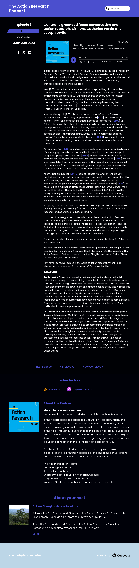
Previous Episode (92, 366)
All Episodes (67, 366)
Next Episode (44, 366)
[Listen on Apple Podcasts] (80, 389)
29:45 (74, 173)
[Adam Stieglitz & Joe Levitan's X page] (33, 534)
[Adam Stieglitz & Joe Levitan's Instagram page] (37, 534)
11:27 (100, 117)
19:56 (65, 149)
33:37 (120, 183)
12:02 (116, 120)
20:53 (85, 155)
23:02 (118, 158)
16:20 (100, 137)
